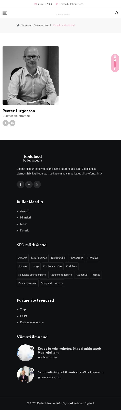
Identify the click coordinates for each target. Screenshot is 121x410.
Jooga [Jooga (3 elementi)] (35, 266)
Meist (23, 224)
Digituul (89, 403)
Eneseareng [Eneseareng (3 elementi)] (76, 257)
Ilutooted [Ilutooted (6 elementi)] (23, 266)
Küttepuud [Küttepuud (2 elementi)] (81, 274)
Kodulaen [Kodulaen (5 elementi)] (71, 266)
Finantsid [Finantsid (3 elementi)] (92, 257)
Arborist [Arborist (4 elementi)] (22, 257)
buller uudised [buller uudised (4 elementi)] (39, 257)
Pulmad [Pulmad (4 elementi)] (96, 274)
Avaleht (24, 211)
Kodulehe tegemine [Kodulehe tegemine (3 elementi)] (61, 274)
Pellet (23, 316)
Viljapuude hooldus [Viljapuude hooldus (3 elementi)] (52, 283)
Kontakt (24, 230)
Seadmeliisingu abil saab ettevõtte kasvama (71, 372)
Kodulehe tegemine (32, 322)
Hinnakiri (25, 217)
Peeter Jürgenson (19, 111)
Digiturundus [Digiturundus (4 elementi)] (58, 257)
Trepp (23, 309)
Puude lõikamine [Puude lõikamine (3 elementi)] (27, 283)
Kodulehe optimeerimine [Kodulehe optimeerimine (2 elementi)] (32, 274)
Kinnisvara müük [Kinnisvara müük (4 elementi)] (52, 266)
